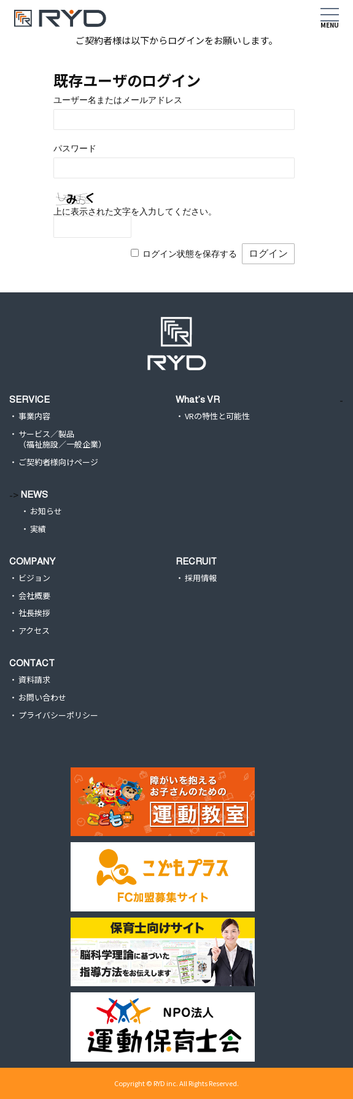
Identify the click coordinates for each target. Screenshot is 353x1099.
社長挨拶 (34, 613)
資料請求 (34, 680)
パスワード (74, 148)
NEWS (34, 494)
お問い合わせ (42, 698)
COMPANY (32, 561)
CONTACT (32, 663)
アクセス (34, 631)
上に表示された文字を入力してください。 (135, 211)
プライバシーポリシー (58, 715)
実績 (38, 529)
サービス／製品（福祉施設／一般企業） (62, 439)
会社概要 (34, 596)
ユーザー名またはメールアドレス (117, 100)
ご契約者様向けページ (58, 462)
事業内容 (34, 416)
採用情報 (201, 578)
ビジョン (34, 578)
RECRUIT (196, 561)
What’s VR (198, 399)
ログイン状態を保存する (189, 254)
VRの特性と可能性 (217, 416)
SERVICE (29, 399)
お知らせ (46, 511)
